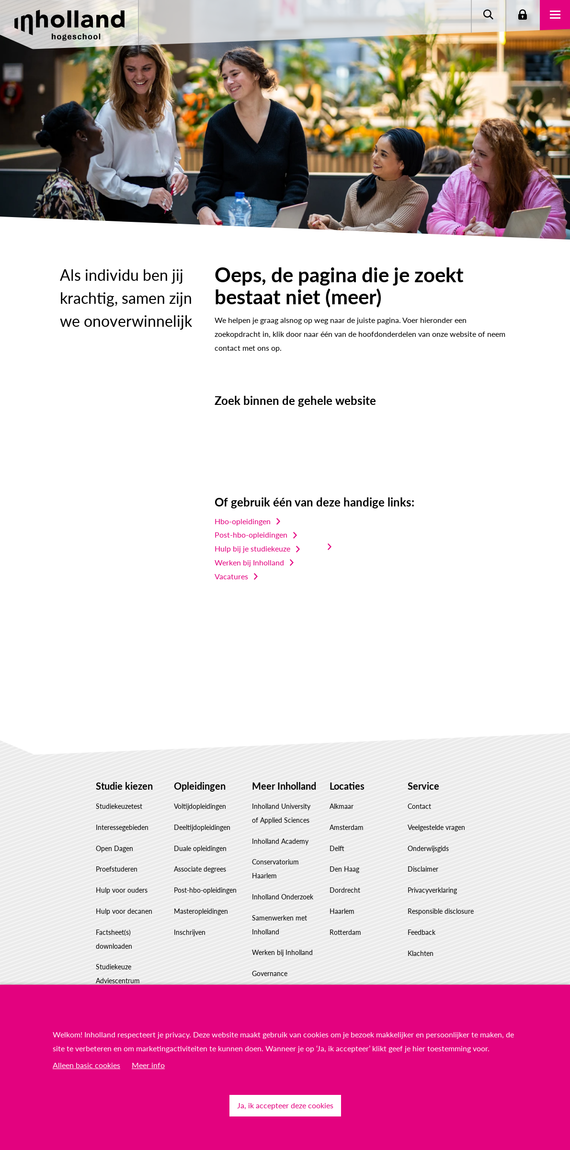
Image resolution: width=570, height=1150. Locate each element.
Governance (269, 973)
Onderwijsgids (428, 848)
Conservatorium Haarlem (275, 869)
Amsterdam (347, 827)
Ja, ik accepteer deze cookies (285, 1105)
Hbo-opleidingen (243, 521)
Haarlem (342, 911)
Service (423, 786)
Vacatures (231, 576)
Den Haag (344, 869)
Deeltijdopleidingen (202, 827)
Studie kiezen (124, 786)
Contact (419, 806)
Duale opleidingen (200, 848)
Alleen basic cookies (86, 1065)
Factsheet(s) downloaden (114, 939)
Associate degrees (200, 869)
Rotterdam (345, 932)
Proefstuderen (116, 869)
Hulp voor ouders (122, 890)
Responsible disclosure (441, 911)
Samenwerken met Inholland (279, 925)
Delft (337, 848)
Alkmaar (341, 806)
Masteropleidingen (201, 911)
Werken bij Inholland (249, 562)
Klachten (420, 953)
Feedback (421, 932)
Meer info (148, 1065)
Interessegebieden (122, 827)
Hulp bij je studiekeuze (252, 548)
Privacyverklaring (432, 890)
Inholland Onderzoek (282, 897)
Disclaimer (423, 869)
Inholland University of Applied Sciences (281, 813)
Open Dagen (114, 848)
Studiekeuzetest (119, 806)
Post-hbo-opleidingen (251, 534)
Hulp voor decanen (124, 911)
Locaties (347, 786)
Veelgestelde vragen (436, 827)
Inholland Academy (280, 841)
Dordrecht (345, 890)
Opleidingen (200, 786)
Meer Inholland (284, 786)
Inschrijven (189, 932)
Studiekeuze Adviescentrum (118, 974)
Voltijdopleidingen (200, 806)
